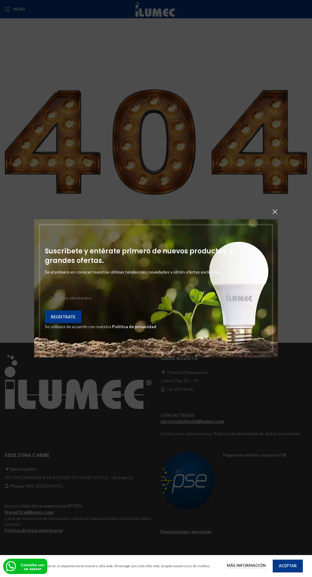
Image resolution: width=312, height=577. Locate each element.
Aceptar (288, 565)
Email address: (59, 287)
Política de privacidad (134, 326)
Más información (247, 565)
